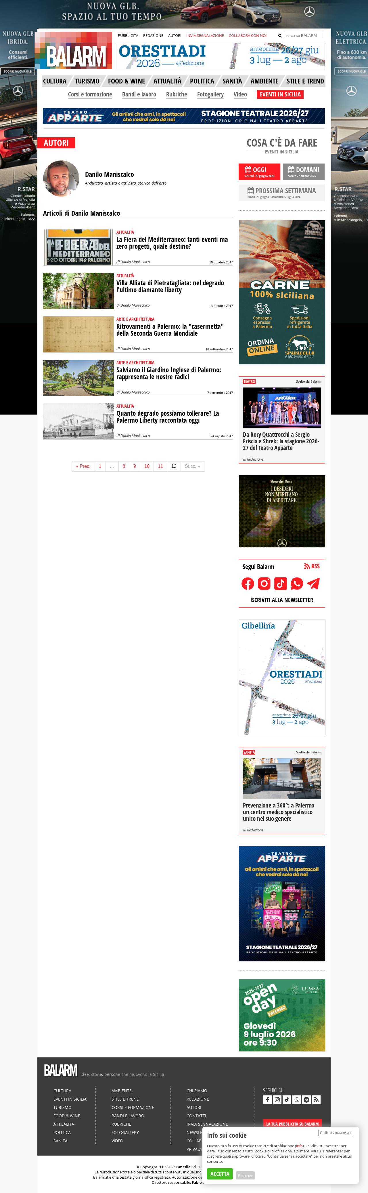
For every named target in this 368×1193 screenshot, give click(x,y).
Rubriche (176, 94)
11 (160, 466)
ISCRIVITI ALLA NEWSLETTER (281, 600)
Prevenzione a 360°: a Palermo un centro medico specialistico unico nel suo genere (278, 811)
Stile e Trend (125, 1099)
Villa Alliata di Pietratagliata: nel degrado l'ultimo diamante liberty (170, 286)
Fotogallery (210, 94)
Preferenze (245, 1175)
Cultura (62, 1090)
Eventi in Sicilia (70, 1099)
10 (147, 466)
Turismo (62, 1107)
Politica (62, 1132)
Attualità (63, 1124)
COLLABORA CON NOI (248, 35)
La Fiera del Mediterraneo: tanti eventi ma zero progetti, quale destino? (172, 243)
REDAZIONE (153, 35)
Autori (194, 1107)
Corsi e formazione (90, 94)
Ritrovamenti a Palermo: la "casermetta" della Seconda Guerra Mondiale (170, 330)
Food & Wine (66, 1115)
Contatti (196, 1115)
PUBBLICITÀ (128, 35)
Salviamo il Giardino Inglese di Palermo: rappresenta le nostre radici (168, 373)
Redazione (255, 459)
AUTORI (174, 35)
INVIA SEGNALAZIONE (205, 35)
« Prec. (83, 466)
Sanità (60, 1140)
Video (240, 94)
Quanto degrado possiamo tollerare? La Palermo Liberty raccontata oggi (167, 417)
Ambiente (122, 1090)
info (299, 1145)
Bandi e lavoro (139, 94)
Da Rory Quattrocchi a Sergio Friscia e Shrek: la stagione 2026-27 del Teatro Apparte (281, 441)
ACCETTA (219, 1174)
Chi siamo (197, 1090)
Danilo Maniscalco (135, 261)
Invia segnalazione (207, 1124)
